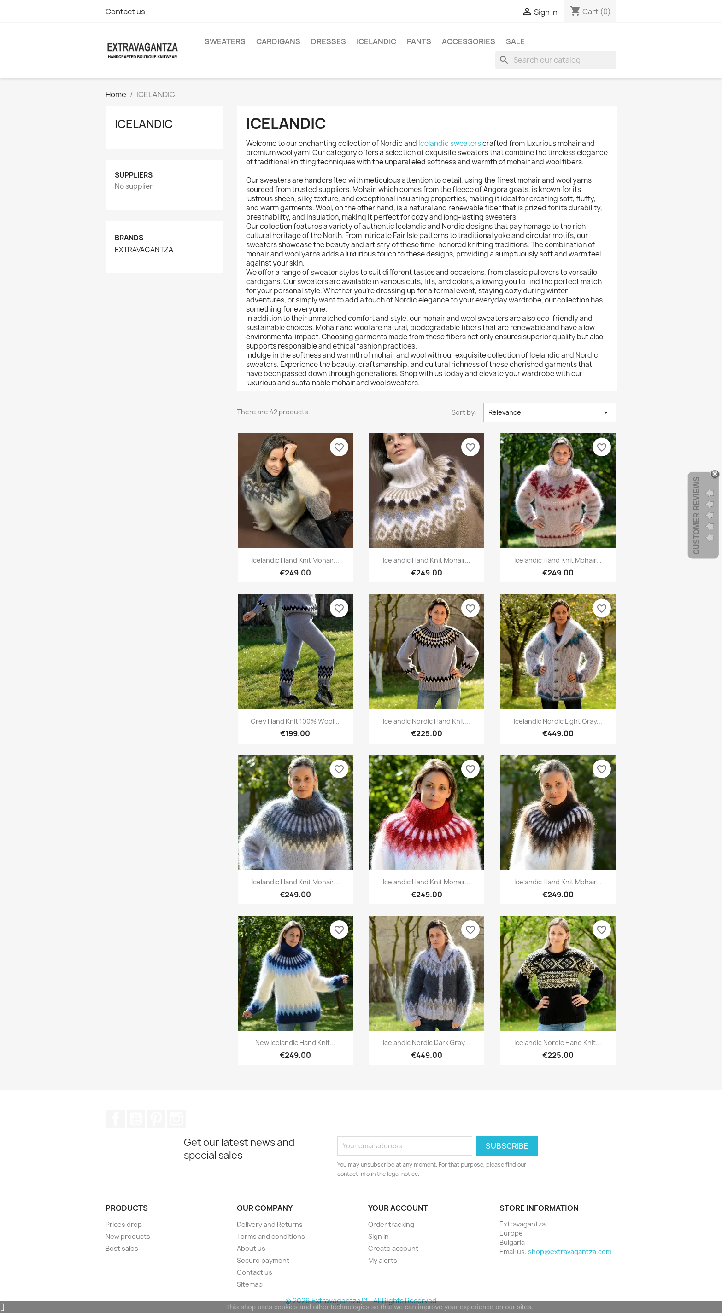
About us (251, 1248)
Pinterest (156, 1119)
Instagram (176, 1119)
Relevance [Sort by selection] (549, 412)
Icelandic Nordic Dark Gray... (426, 1042)
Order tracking (391, 1224)
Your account (398, 1208)
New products (128, 1236)
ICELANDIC (376, 41)
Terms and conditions (271, 1236)
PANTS (419, 41)
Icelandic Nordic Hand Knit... (426, 721)
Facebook (115, 1119)
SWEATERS (225, 41)
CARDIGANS (278, 41)
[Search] (555, 60)
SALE (515, 41)
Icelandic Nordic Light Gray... (558, 721)
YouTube (136, 1119)
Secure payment (263, 1260)
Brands (129, 238)
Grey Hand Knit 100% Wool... (295, 721)
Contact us (125, 11)
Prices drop (124, 1224)
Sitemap (250, 1284)
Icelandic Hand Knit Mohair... (295, 560)
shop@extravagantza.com (569, 1251)
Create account (393, 1248)
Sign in (378, 1236)
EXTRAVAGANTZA (144, 250)
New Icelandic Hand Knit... (295, 1042)
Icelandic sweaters (449, 143)
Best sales (122, 1248)
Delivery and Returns (270, 1224)
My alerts (382, 1260)
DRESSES (328, 41)
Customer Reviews (696, 515)
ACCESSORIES (468, 41)
